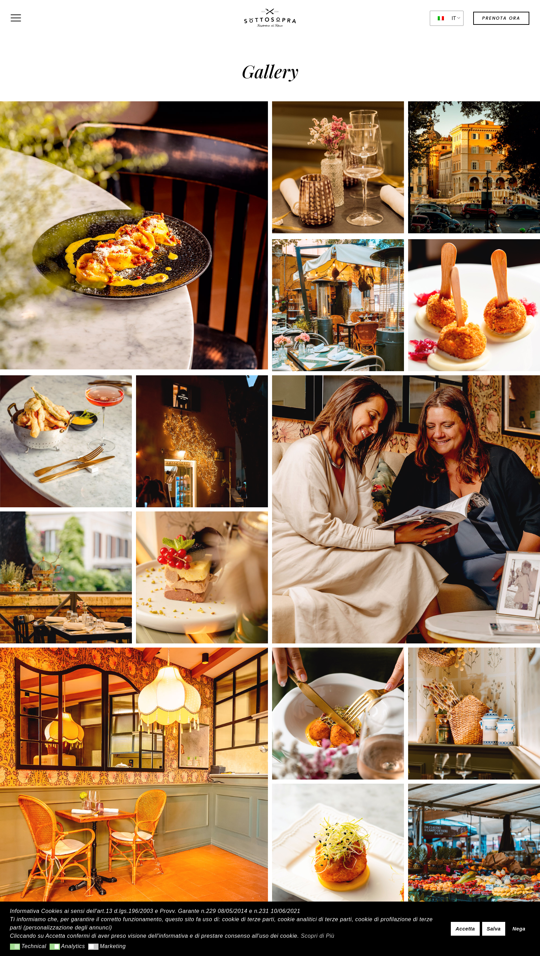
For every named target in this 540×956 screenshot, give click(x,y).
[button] (15, 947)
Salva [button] (494, 929)
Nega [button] (519, 929)
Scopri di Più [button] (317, 936)
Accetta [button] (465, 929)
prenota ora (501, 18)
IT (447, 18)
